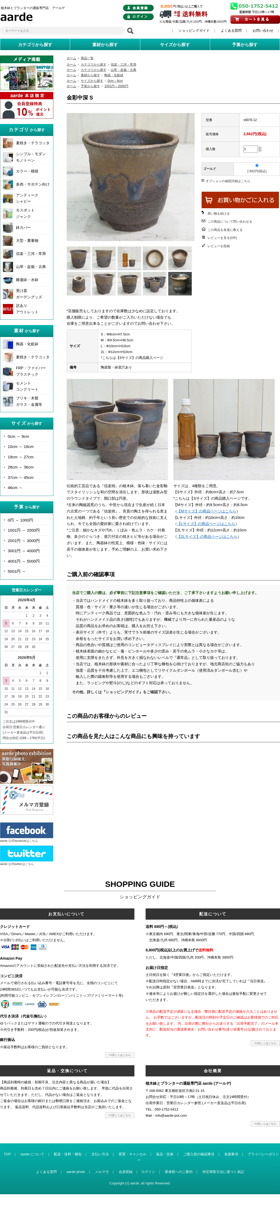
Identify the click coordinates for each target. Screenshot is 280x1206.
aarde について (32, 1154)
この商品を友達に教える (225, 230)
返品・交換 (164, 1154)
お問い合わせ (263, 31)
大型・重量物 (27, 240)
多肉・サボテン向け (33, 184)
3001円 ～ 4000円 (24, 550)
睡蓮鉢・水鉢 (27, 280)
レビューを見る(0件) (222, 238)
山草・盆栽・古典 (31, 267)
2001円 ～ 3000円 (24, 540)
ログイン (148, 1172)
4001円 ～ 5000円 (24, 561)
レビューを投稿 (218, 246)
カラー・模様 (27, 171)
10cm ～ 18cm (21, 446)
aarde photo (76, 1172)
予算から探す (90, 86)
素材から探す (90, 75)
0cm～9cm (115, 81)
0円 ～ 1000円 (20, 520)
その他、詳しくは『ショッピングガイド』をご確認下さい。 (122, 692)
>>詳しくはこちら (120, 1054)
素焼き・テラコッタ (33, 143)
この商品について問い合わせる (229, 221)
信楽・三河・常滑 (31, 253)
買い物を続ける (218, 213)
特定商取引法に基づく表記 (223, 1172)
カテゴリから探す (93, 64)
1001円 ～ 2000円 (24, 530)
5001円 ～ (17, 571)
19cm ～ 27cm (21, 457)
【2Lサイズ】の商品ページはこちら (207, 536)
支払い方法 (100, 1154)
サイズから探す (92, 81)
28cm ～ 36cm (21, 467)
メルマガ (102, 1172)
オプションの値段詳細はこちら (228, 181)
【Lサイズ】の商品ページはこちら (206, 524)
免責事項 (231, 1154)
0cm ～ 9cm (18, 436)
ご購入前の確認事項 (198, 1154)
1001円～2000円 (116, 86)
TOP (7, 1154)
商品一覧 (87, 58)
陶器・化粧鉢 (27, 344)
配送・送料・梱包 (68, 1154)
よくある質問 (231, 31)
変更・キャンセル (132, 1154)
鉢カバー (23, 227)
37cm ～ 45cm (21, 477)
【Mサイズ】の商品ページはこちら (206, 511)
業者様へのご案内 (179, 1172)
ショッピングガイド (194, 31)
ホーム (71, 58)
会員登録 (126, 1172)
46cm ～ (15, 487)
